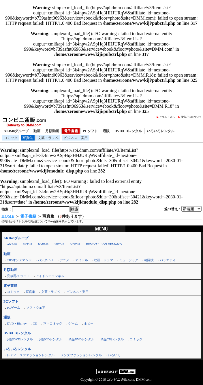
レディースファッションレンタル (30, 355)
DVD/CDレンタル (128, 131)
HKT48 (59, 244)
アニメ (64, 260)
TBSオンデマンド (19, 260)
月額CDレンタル (50, 339)
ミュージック (128, 260)
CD (35, 323)
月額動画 (52, 131)
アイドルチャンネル (50, 276)
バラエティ (168, 260)
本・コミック (52, 323)
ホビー (88, 323)
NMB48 (43, 244)
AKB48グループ (16, 131)
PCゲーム (13, 307)
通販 (106, 131)
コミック (11, 138)
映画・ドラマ (103, 260)
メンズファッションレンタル (81, 355)
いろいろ (114, 355)
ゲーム (73, 323)
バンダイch (45, 260)
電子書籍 (71, 131)
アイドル (81, 260)
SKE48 (27, 244)
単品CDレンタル (112, 339)
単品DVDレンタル (81, 339)
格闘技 (149, 260)
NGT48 (75, 244)
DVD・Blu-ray (17, 323)
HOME (7, 216)
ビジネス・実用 (75, 138)
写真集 (27, 138)
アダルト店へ (167, 116)
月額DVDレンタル (20, 339)
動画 (36, 131)
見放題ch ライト (18, 276)
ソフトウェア (35, 307)
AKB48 (12, 244)
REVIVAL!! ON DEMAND (104, 244)
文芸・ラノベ (48, 138)
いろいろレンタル (160, 131)
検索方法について (191, 116)
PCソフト (90, 131)
